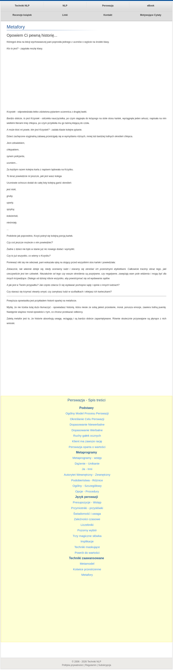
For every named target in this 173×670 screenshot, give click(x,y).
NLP (65, 5)
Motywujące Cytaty (150, 15)
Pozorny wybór (87, 530)
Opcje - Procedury (87, 491)
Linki (65, 15)
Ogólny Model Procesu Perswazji (87, 413)
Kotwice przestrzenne (87, 569)
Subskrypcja (104, 665)
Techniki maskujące (87, 547)
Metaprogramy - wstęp (87, 457)
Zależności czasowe (87, 519)
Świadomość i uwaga (87, 513)
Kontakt (108, 15)
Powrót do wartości (87, 552)
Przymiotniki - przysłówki (87, 508)
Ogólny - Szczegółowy (87, 485)
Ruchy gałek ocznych (87, 435)
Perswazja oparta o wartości (87, 447)
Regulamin (90, 665)
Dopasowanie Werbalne (87, 430)
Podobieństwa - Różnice (87, 480)
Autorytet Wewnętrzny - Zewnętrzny (87, 474)
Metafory (87, 574)
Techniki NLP (22, 5)
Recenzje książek (22, 15)
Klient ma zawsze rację (87, 441)
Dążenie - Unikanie (87, 463)
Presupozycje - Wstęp (87, 502)
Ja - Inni (87, 469)
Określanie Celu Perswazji (87, 419)
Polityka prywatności (72, 665)
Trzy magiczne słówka (87, 536)
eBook (150, 5)
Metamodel (87, 563)
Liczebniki (87, 524)
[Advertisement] (86, 80)
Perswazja (108, 5)
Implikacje (87, 541)
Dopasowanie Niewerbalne (87, 424)
